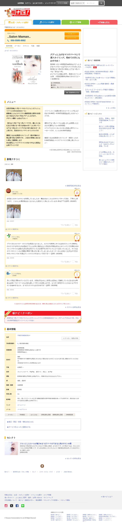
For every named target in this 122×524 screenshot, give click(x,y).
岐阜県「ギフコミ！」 (89, 516)
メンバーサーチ (50, 3)
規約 (29, 497)
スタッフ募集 (65, 500)
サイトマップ (48, 497)
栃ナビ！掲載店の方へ (26, 500)
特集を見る (104, 22)
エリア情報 (75, 22)
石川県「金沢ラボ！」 (57, 520)
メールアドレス (22, 409)
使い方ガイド (9, 497)
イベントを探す (46, 22)
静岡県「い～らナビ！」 (105, 518)
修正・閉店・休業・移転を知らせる (20, 422)
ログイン (28, 3)
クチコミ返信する (12, 229)
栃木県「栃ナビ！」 (56, 514)
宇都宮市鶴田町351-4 (24, 335)
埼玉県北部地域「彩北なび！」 (89, 520)
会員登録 (21, 3)
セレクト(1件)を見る (73, 458)
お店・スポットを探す (18, 22)
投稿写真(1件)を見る (73, 186)
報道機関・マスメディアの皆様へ (47, 500)
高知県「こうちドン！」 (105, 520)
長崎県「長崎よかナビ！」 (106, 514)
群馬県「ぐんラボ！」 (57, 518)
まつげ (7, 50)
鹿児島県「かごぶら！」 (73, 520)
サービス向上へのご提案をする (18, 427)
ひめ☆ (14, 192)
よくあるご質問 (21, 497)
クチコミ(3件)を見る (73, 307)
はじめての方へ (38, 3)
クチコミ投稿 (62, 3)
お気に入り (72, 34)
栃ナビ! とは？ (107, 497)
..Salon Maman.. (19, 36)
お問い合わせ (37, 497)
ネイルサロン (14, 50)
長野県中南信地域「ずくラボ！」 (108, 516)
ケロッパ (14, 237)
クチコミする (71, 38)
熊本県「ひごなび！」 (73, 514)
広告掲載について (11, 500)
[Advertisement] (100, 42)
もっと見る (110, 108)
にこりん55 (15, 273)
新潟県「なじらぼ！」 (73, 516)
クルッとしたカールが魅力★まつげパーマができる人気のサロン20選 (46, 444)
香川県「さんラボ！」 (73, 518)
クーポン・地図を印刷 (70, 338)
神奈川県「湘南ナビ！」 (89, 518)
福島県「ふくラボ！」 (57, 516)
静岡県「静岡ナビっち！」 (90, 514)
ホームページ (21, 405)
